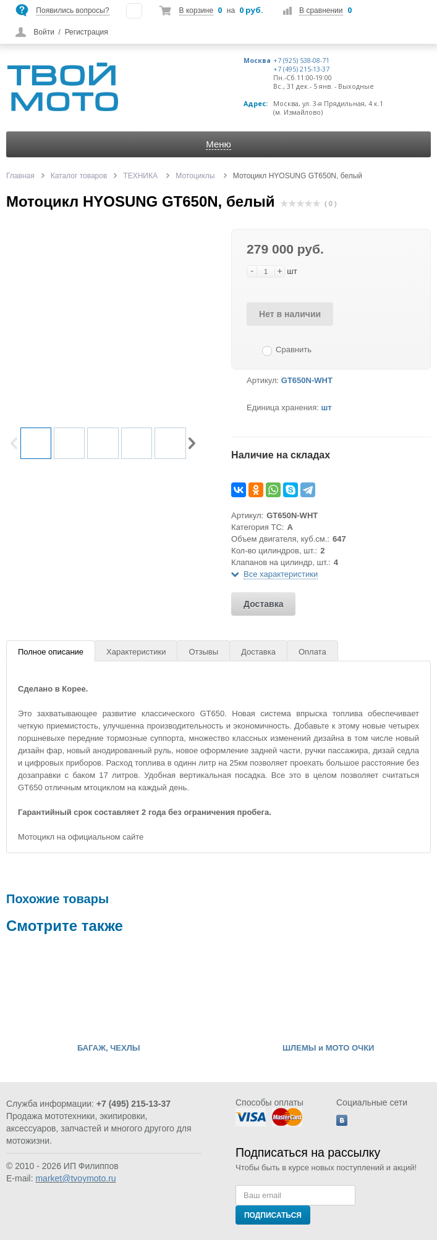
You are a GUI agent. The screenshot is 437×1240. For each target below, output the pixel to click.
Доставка (263, 604)
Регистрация (86, 32)
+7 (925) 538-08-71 (301, 60)
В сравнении (320, 10)
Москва (257, 60)
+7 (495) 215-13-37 (301, 69)
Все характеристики (281, 574)
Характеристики (136, 651)
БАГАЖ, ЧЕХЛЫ (108, 1048)
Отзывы (203, 651)
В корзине (196, 10)
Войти (43, 32)
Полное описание (50, 651)
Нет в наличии (290, 314)
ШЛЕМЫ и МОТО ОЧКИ (328, 1048)
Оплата (312, 651)
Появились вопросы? (72, 10)
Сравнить (294, 349)
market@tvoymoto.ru (75, 1178)
